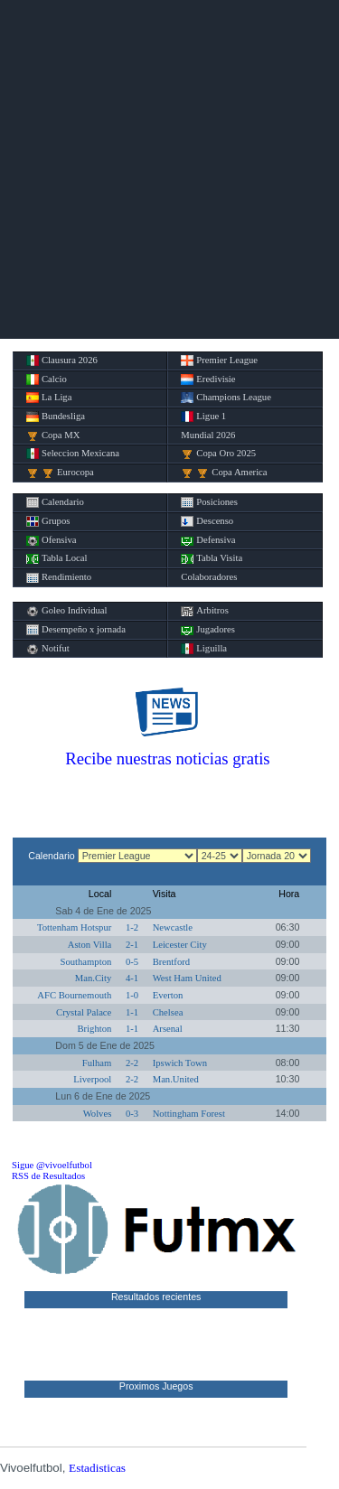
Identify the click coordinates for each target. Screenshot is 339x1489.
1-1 (132, 1012)
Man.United (176, 1079)
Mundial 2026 (208, 435)
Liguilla (204, 648)
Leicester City (180, 945)
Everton (168, 995)
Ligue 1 (203, 416)
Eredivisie (208, 379)
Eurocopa (60, 472)
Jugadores (208, 629)
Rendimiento (58, 577)
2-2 (132, 1063)
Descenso (207, 521)
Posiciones (209, 502)
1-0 (132, 995)
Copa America (224, 472)
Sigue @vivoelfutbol (52, 1165)
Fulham (97, 1063)
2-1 (132, 945)
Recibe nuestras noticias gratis (167, 758)
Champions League (226, 397)
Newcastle (173, 927)
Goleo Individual (67, 610)
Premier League (219, 360)
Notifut (48, 648)
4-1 (132, 978)
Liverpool (92, 1079)
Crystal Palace (83, 1012)
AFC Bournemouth (74, 995)
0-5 (132, 962)
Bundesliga (55, 416)
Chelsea (168, 1012)
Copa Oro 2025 (218, 453)
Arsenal (168, 1029)
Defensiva (208, 540)
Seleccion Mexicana (72, 453)
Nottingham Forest (189, 1114)
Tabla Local (56, 558)
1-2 (132, 927)
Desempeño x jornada (76, 629)
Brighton (94, 1029)
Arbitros (205, 610)
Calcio (46, 379)
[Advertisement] (169, 169)
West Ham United (187, 978)
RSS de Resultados (48, 1176)
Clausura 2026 (62, 360)
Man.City (93, 978)
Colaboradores (209, 577)
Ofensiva (51, 540)
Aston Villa (90, 945)
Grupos (48, 521)
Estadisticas (97, 1468)
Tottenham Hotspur (74, 927)
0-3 (132, 1114)
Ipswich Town (180, 1063)
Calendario (55, 502)
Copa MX (53, 435)
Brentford (171, 962)
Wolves (97, 1114)
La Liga (48, 397)
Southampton (85, 962)
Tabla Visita (211, 558)
